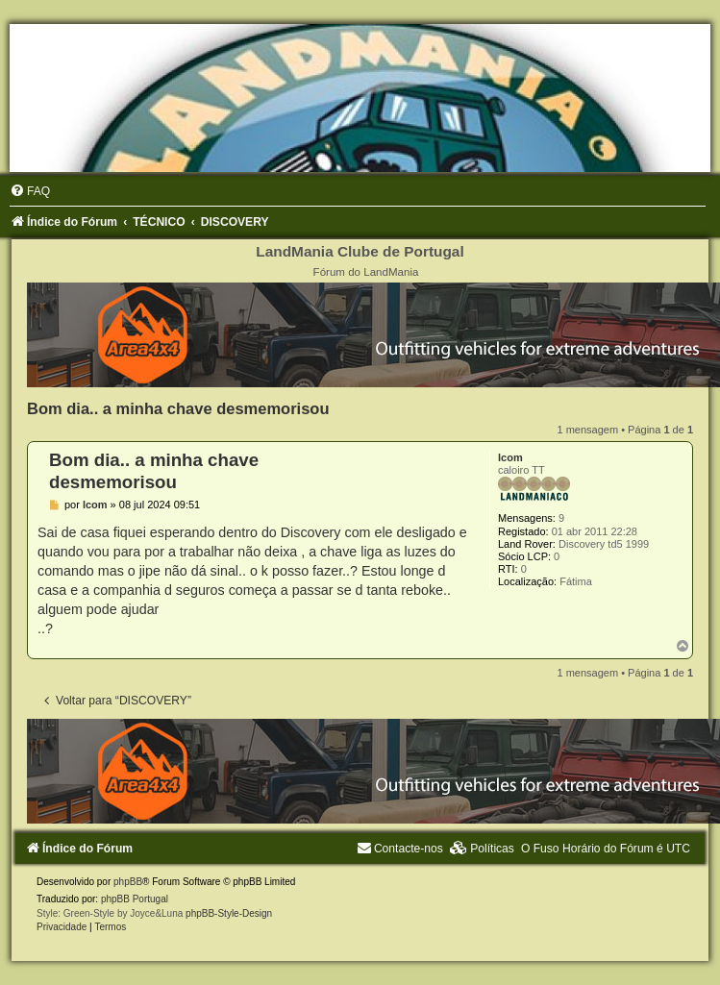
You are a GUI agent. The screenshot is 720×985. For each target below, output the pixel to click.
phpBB (127, 881)
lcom (510, 457)
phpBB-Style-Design (229, 913)
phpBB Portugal (134, 899)
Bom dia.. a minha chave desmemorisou (178, 408)
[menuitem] (30, 191)
